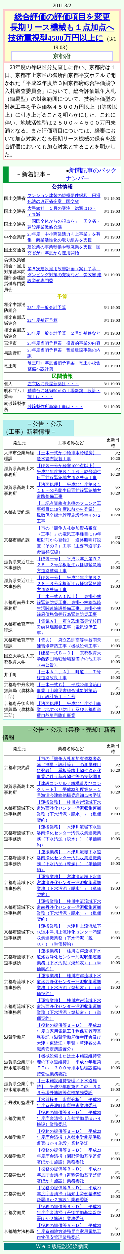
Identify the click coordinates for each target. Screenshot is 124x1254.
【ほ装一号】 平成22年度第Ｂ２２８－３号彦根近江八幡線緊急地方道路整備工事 (69, 583)
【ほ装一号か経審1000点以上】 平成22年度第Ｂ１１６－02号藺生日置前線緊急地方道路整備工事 (69, 471)
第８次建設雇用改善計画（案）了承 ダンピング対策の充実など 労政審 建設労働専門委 (64, 274)
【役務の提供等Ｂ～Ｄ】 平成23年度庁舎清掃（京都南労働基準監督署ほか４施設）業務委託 (69, 1137)
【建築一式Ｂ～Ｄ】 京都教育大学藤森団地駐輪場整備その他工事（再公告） (69, 658)
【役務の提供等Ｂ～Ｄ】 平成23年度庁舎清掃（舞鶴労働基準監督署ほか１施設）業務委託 (69, 1174)
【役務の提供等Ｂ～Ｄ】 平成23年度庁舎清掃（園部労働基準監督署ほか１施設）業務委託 (69, 1156)
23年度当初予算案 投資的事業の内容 (64, 343)
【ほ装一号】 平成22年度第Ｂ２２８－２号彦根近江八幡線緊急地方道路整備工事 (69, 564)
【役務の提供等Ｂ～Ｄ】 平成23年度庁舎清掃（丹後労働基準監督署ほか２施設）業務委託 (69, 1212)
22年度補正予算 (42, 320)
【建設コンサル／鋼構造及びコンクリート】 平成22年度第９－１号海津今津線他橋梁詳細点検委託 (69, 789)
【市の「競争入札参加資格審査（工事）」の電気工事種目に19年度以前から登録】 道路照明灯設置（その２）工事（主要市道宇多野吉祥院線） (69, 540)
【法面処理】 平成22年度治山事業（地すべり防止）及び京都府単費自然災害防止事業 (69, 709)
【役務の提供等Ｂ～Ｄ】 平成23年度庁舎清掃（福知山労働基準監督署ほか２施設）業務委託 (69, 1193)
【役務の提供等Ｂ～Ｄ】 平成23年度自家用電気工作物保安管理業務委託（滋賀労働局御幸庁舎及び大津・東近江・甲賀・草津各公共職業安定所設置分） (69, 1037)
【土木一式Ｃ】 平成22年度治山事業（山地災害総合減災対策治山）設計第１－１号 (69, 690)
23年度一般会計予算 (46, 307)
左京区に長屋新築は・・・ (53, 383)
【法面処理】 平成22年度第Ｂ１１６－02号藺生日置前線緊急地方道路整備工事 (69, 490)
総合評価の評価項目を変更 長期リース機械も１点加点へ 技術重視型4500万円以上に (61, 27)
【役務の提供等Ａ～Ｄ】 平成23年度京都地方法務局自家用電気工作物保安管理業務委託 (69, 1231)
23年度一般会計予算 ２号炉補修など (64, 333)
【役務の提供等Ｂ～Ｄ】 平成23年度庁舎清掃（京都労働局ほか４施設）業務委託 (69, 1118)
